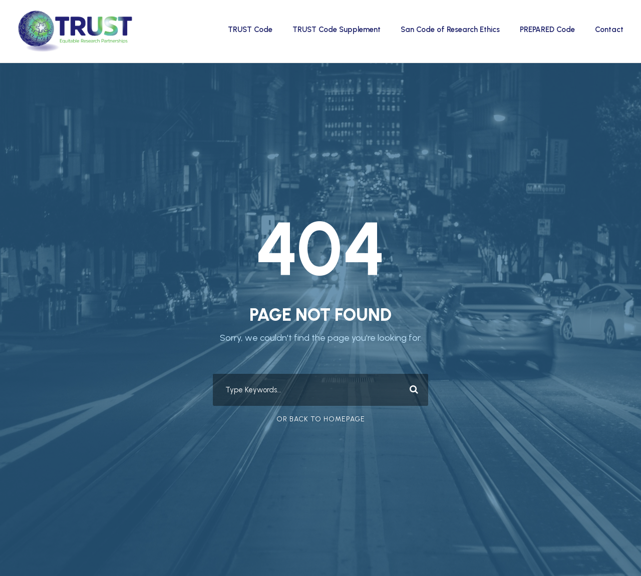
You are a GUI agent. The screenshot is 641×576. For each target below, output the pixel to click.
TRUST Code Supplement (336, 29)
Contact (609, 29)
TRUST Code (250, 29)
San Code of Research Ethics (450, 29)
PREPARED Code (547, 29)
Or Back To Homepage (320, 419)
